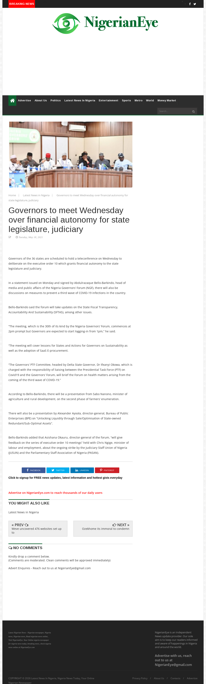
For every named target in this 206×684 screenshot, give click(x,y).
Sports (126, 100)
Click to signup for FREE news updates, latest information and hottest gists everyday (65, 477)
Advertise (24, 100)
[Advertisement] (103, 67)
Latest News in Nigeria (36, 195)
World (150, 100)
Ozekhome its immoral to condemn (105, 529)
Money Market (167, 100)
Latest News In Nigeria (79, 100)
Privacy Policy (139, 678)
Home (12, 195)
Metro (138, 100)
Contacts (175, 678)
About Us (41, 100)
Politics (55, 100)
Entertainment (108, 100)
